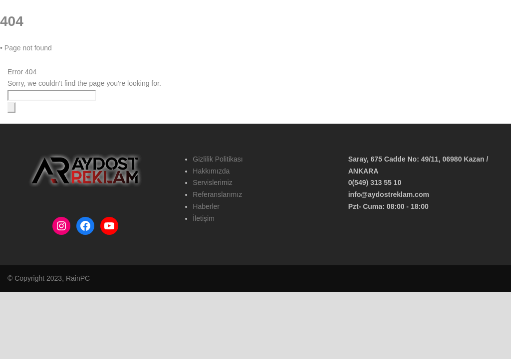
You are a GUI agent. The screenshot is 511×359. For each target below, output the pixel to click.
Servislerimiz (212, 182)
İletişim (374, 55)
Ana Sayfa (136, 55)
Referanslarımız (288, 55)
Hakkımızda (181, 55)
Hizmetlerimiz (232, 55)
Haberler (337, 55)
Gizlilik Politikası (218, 159)
